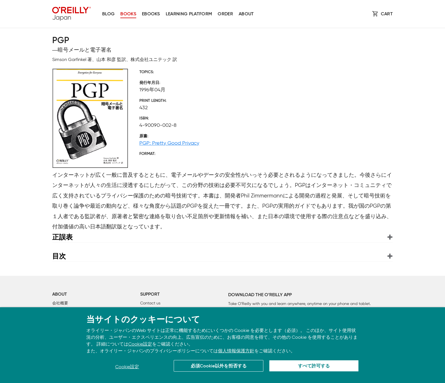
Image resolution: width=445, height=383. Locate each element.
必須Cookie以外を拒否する (219, 366)
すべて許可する (314, 366)
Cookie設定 (140, 344)
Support (150, 294)
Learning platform (189, 14)
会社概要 (60, 303)
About (246, 14)
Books (128, 14)
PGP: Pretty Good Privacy (169, 143)
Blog (108, 14)
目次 (59, 256)
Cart (387, 14)
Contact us (150, 303)
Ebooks (151, 14)
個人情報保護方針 (236, 350)
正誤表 (62, 237)
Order (225, 14)
